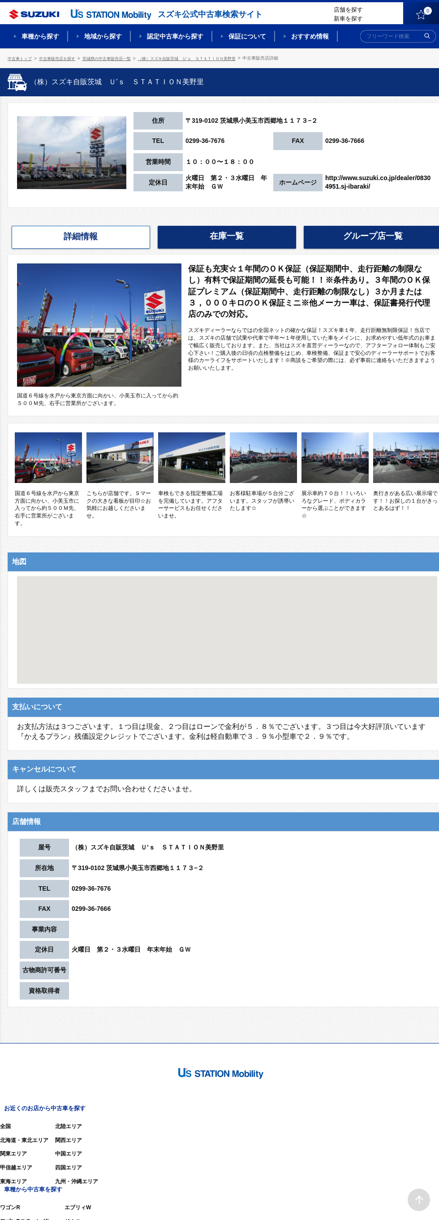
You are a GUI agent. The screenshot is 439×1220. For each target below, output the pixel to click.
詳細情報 (81, 236)
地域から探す (103, 36)
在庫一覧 (227, 236)
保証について (247, 36)
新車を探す (348, 18)
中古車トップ (21, 58)
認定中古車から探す (175, 36)
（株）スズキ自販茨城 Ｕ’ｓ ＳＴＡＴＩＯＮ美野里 (204, 58)
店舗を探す (348, 9)
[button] (227, 620)
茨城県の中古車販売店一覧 (116, 58)
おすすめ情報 (310, 36)
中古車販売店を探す (62, 58)
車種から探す (40, 36)
